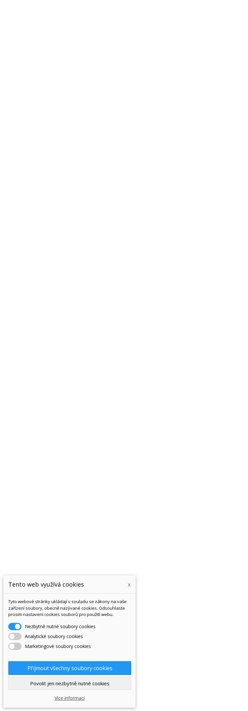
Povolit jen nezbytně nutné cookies (69, 683)
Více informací (70, 698)
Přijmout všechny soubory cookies (69, 668)
